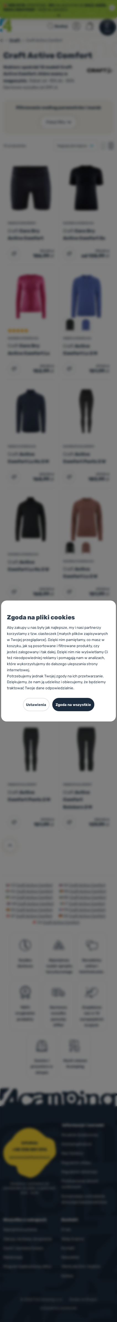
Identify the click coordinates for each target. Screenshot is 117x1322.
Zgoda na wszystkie (73, 705)
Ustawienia (36, 705)
